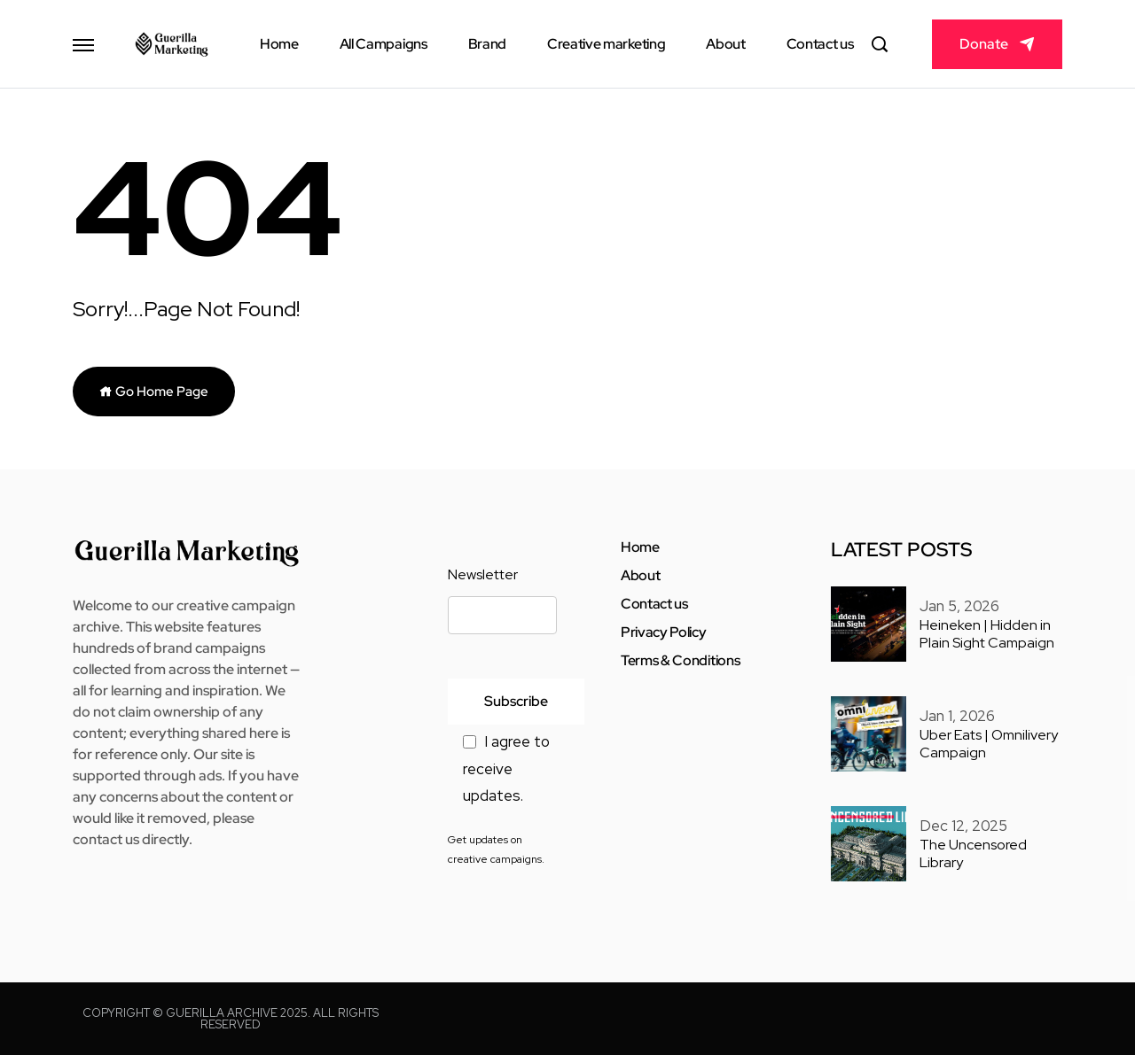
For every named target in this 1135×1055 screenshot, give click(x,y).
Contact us (820, 44)
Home (279, 44)
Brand (487, 44)
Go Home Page (153, 391)
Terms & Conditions (680, 661)
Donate (983, 44)
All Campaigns (383, 44)
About (725, 44)
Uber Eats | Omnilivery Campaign (989, 744)
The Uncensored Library (973, 854)
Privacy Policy (664, 632)
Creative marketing (606, 44)
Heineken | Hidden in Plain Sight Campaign (987, 634)
